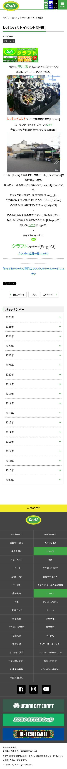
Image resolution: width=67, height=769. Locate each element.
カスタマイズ (50, 542)
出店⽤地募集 (16, 669)
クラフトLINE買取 (16, 627)
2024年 (10, 336)
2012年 (10, 451)
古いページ (48, 294)
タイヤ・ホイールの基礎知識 (50, 584)
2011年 (10, 461)
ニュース (13, 17)
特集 (50, 559)
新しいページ (19, 294)
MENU (62, 6)
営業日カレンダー (16, 660)
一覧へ (33, 294)
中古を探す (16, 551)
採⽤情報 (50, 618)
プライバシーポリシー (50, 669)
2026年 (10, 317)
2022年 (10, 355)
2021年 (10, 365)
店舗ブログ (16, 576)
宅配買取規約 (16, 677)
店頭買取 (50, 627)
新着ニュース (9, 41)
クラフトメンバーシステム (50, 652)
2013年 (10, 441)
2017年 (10, 403)
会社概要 (16, 618)
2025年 (10, 326)
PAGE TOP (35, 508)
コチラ (32, 225)
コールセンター (44, 6)
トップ (5, 17)
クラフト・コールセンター (50, 643)
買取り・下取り (16, 542)
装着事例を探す (26, 6)
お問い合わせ (50, 660)
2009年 (10, 480)
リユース (17, 567)
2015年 (10, 422)
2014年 (10, 432)
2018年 (10, 393)
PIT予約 (50, 635)
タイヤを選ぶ (50, 534)
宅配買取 (16, 635)
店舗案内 (53, 6)
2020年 (10, 374)
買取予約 (16, 643)
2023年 (10, 346)
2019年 (10, 384)
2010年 (10, 470)
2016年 (10, 413)
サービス (17, 584)
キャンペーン (17, 559)
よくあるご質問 (17, 652)
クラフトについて (50, 567)
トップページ (17, 534)
